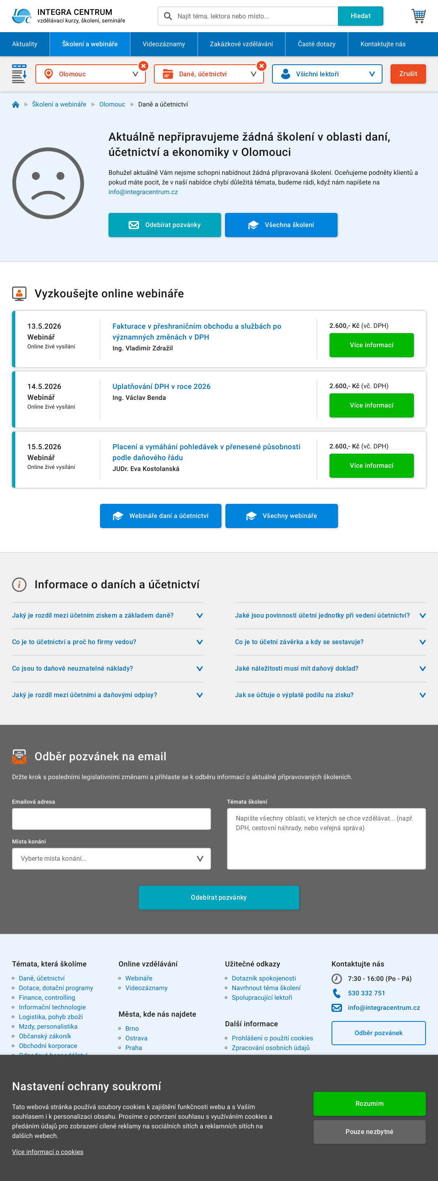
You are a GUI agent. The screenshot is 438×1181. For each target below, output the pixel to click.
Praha (133, 1048)
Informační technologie (52, 1007)
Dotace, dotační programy (56, 988)
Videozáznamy (146, 988)
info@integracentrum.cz (143, 192)
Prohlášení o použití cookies (272, 1038)
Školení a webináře (59, 104)
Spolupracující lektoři (262, 997)
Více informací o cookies (48, 1152)
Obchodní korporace (48, 1046)
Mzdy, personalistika (48, 1026)
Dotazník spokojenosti (264, 978)
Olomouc (112, 104)
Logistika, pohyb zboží (51, 1017)
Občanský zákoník (45, 1036)
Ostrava (136, 1038)
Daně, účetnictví (42, 978)
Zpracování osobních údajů (271, 1048)
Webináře (138, 978)
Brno (132, 1028)
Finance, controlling (47, 997)
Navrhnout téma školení (266, 988)
